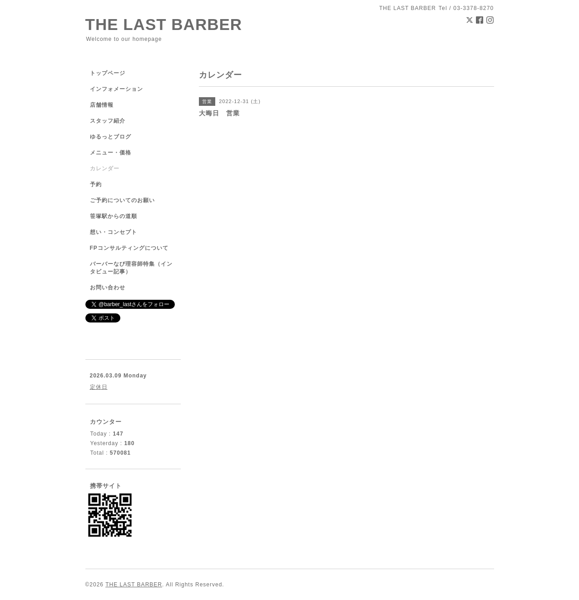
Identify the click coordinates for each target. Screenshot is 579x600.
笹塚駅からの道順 (113, 216)
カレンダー (104, 168)
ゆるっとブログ (110, 137)
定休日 (99, 387)
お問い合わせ (107, 287)
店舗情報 (102, 105)
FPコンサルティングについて (129, 248)
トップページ (107, 73)
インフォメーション (116, 89)
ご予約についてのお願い (122, 200)
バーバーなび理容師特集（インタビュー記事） (131, 268)
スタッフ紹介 (107, 121)
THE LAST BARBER (163, 24)
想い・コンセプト (113, 232)
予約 (96, 184)
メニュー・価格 (110, 152)
